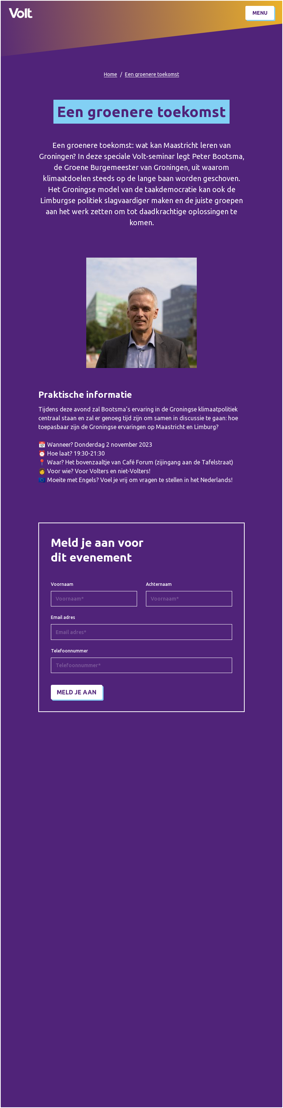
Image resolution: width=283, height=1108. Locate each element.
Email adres (63, 617)
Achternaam (159, 584)
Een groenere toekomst (152, 74)
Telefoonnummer (69, 651)
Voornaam (62, 584)
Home (110, 74)
